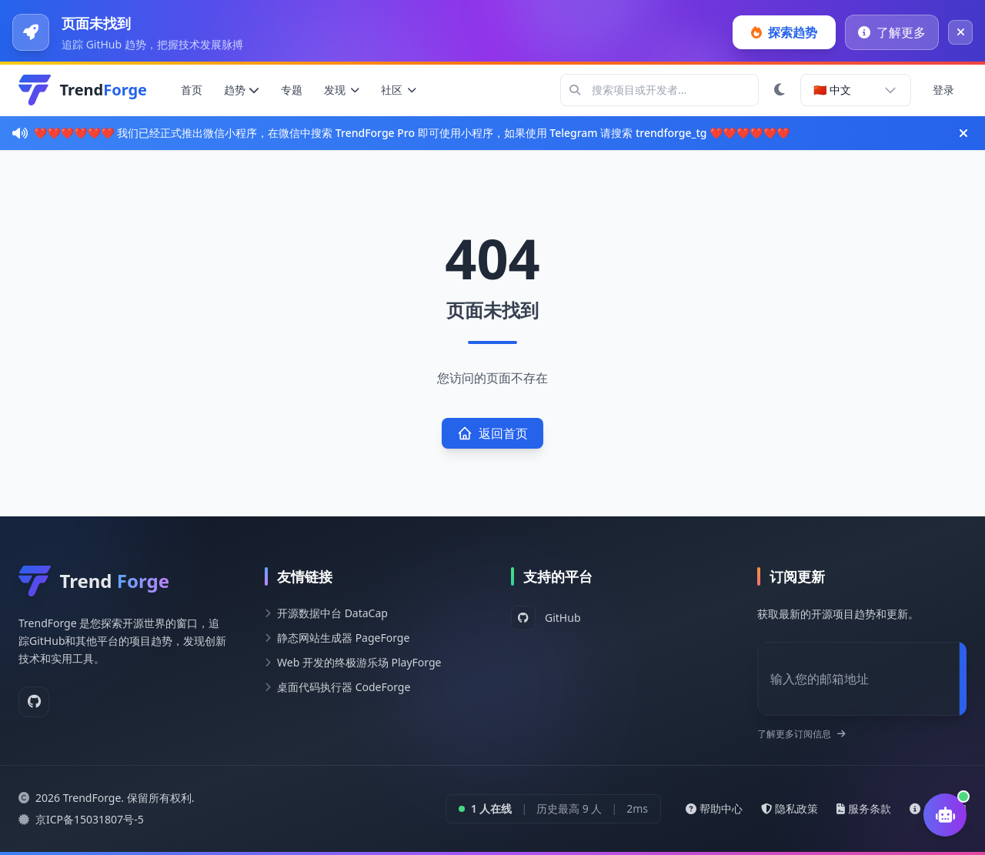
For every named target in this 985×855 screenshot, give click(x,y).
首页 (191, 89)
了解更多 (892, 32)
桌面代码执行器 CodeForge (343, 687)
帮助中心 (714, 808)
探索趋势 (784, 32)
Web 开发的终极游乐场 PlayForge (359, 662)
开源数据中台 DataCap (332, 613)
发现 (341, 89)
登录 (943, 89)
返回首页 (492, 433)
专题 (291, 89)
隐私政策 (789, 808)
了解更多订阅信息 (801, 734)
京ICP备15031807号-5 (89, 819)
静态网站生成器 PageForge (343, 637)
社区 (398, 89)
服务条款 (863, 808)
